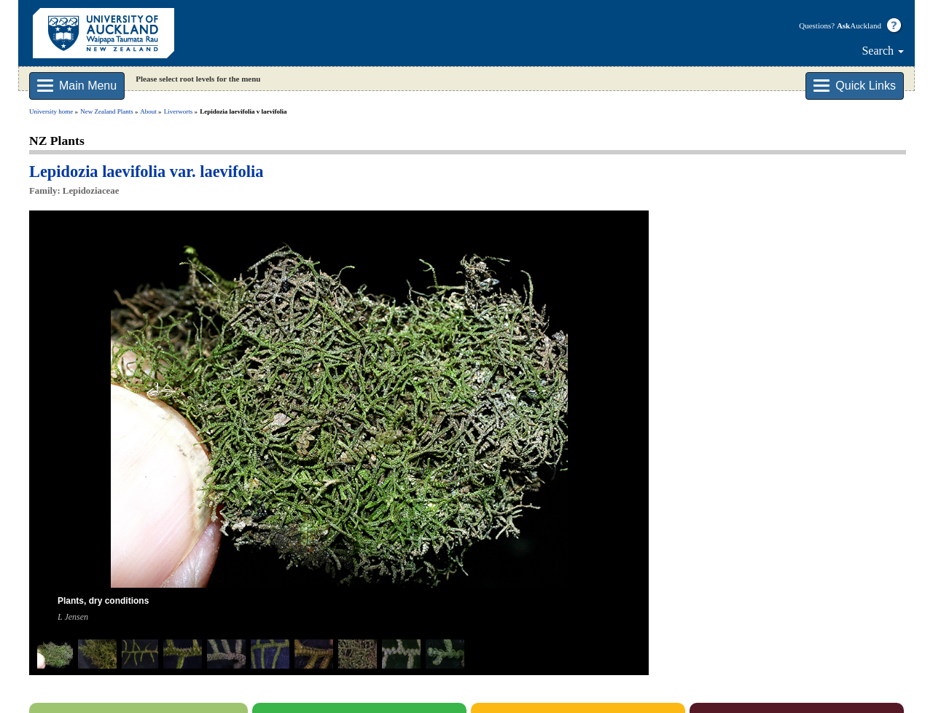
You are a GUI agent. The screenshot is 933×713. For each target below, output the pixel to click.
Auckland (859, 25)
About (148, 111)
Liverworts (178, 111)
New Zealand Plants (106, 111)
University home (51, 111)
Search (883, 50)
